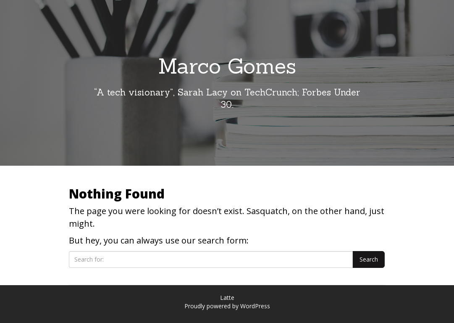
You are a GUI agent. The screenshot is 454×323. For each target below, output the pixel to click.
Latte (227, 298)
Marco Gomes (227, 66)
